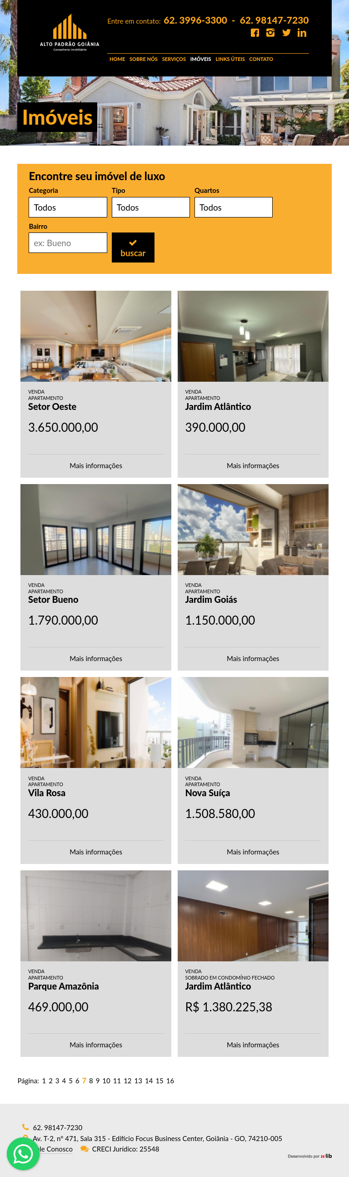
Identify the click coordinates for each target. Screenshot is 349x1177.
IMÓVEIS (200, 59)
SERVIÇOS (174, 59)
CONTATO (261, 59)
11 (117, 1080)
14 (149, 1080)
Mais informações (96, 465)
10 (106, 1080)
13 (138, 1080)
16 (170, 1080)
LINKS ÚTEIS (229, 59)
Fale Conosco (52, 1149)
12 (127, 1080)
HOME (117, 59)
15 (159, 1080)
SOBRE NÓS (144, 59)
